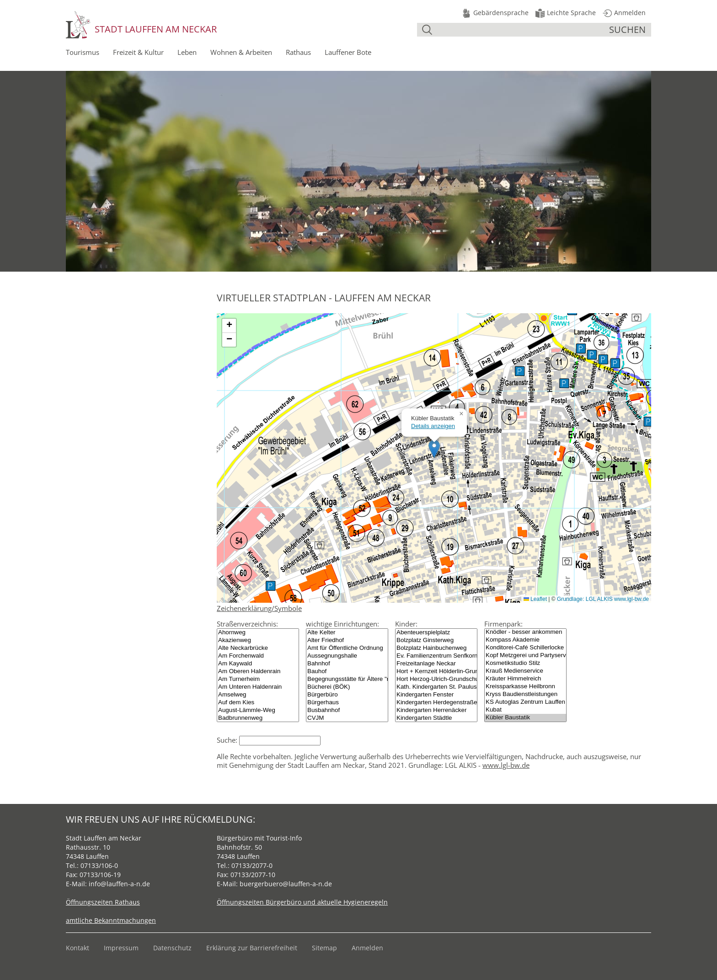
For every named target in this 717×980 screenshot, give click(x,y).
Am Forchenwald (258, 656)
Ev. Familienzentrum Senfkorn (436, 656)
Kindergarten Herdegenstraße (436, 703)
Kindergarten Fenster (436, 695)
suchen (627, 29)
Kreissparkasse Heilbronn (525, 687)
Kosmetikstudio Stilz (525, 663)
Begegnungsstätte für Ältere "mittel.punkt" (347, 679)
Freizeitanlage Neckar (436, 664)
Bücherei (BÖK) (347, 687)
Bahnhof (347, 664)
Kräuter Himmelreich (525, 679)
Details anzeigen (433, 426)
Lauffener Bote (348, 52)
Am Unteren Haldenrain (258, 687)
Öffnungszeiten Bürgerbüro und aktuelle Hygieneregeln (302, 902)
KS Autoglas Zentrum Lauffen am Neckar (525, 702)
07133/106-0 (99, 865)
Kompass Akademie (525, 640)
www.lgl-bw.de (506, 765)
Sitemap (324, 947)
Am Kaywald (258, 664)
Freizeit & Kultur (138, 52)
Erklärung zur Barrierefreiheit (251, 947)
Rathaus (298, 52)
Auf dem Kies (258, 703)
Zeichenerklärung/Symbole (259, 608)
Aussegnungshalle (347, 656)
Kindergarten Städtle (436, 718)
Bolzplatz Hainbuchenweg (436, 648)
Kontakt (77, 947)
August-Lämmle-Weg (258, 710)
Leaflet (535, 599)
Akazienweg (258, 640)
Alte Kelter (347, 633)
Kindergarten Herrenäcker (436, 710)
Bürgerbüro (347, 695)
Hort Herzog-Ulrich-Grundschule (436, 679)
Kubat (525, 710)
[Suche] (522, 30)
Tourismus (82, 52)
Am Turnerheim (258, 679)
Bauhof (347, 671)
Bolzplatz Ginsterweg (436, 640)
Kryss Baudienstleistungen (525, 694)
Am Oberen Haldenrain (258, 671)
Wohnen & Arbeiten (241, 52)
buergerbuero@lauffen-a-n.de (286, 883)
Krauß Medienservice (525, 671)
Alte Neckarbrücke (258, 648)
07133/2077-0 (252, 865)
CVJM (347, 718)
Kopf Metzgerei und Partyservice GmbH (525, 655)
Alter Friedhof (347, 640)
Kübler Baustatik (525, 718)
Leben (187, 52)
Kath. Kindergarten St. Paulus (436, 687)
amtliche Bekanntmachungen (111, 920)
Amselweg (258, 695)
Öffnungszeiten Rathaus (103, 902)
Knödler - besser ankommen (525, 632)
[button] (434, 448)
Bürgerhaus (347, 703)
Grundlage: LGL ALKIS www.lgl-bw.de (603, 599)
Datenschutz (172, 947)
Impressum (121, 947)
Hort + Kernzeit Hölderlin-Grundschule (436, 671)
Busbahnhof (347, 710)
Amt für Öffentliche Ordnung (347, 648)
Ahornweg (258, 633)
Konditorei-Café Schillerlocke (525, 648)
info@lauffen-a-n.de (119, 883)
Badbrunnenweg (258, 718)
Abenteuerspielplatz (436, 633)
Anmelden (367, 947)
